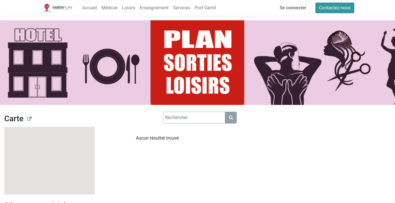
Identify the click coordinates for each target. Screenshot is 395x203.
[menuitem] (89, 8)
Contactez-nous (335, 7)
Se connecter (293, 7)
